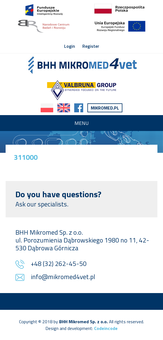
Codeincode (106, 328)
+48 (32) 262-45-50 (59, 264)
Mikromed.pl (105, 107)
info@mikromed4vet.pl (63, 277)
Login (69, 46)
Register (90, 46)
